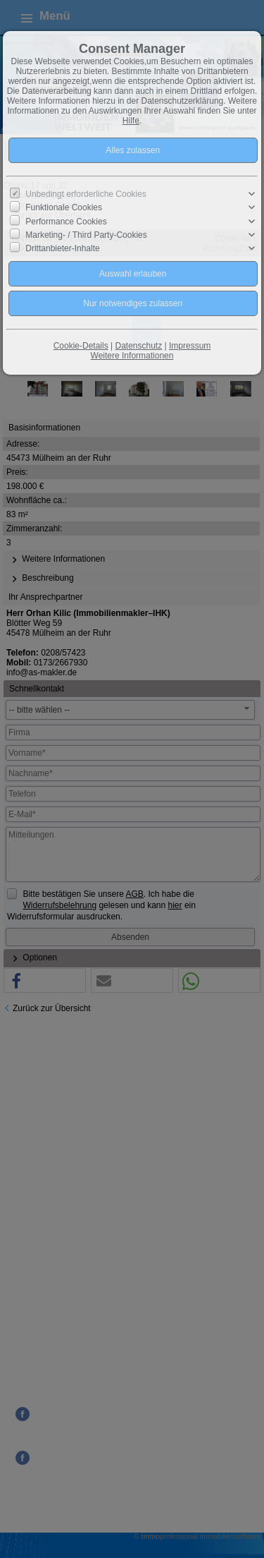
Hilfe (130, 121)
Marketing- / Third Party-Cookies (86, 234)
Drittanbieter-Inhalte (62, 248)
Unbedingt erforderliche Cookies (85, 194)
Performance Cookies (65, 221)
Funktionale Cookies (63, 207)
